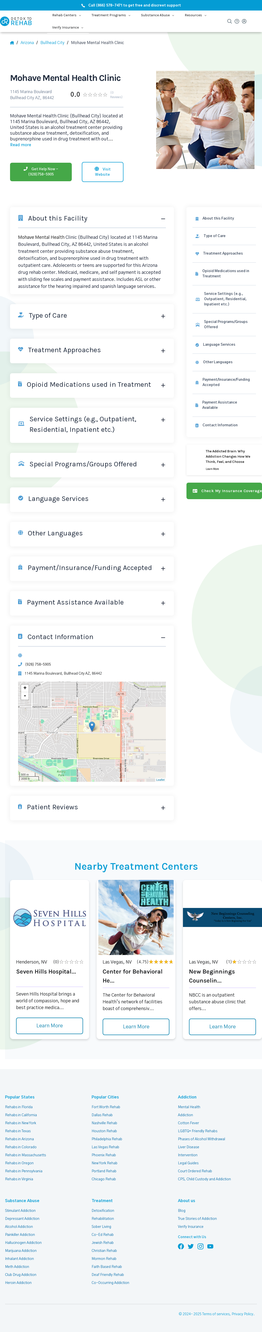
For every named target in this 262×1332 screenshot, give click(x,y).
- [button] (25, 696)
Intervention (188, 1155)
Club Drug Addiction (20, 1275)
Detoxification (103, 1211)
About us (186, 1201)
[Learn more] (224, 460)
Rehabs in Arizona (19, 1139)
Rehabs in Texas (18, 1131)
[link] (224, 236)
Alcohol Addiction (19, 1227)
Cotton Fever (188, 1123)
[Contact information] (224, 425)
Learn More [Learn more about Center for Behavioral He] (136, 1026)
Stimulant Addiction (20, 1211)
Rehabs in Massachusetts (25, 1155)
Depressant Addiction (22, 1219)
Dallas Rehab (102, 1115)
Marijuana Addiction (21, 1251)
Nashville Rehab (104, 1123)
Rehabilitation (103, 1219)
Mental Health (189, 1107)
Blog (181, 1211)
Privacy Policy (242, 1314)
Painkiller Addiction (20, 1235)
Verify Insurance (191, 1227)
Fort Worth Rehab (106, 1107)
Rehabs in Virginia (19, 1179)
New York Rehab (104, 1163)
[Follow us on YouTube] (210, 1246)
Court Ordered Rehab (195, 1171)
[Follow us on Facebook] (181, 1246)
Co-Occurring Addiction (110, 1283)
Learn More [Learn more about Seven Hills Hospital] (49, 1025)
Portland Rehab (104, 1171)
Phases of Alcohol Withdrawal (201, 1139)
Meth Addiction (17, 1267)
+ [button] (25, 688)
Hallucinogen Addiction (23, 1243)
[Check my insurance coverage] (224, 491)
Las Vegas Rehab (105, 1147)
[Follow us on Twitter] (191, 1246)
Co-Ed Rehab (103, 1235)
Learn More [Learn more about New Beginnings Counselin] (222, 1026)
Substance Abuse (22, 1201)
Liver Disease (188, 1147)
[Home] (14, 43)
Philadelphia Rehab (107, 1139)
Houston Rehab (104, 1131)
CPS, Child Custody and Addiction (204, 1179)
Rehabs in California (21, 1115)
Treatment (102, 1201)
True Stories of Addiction (197, 1219)
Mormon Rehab (104, 1259)
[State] (29, 43)
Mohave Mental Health (41, 237)
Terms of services (216, 1314)
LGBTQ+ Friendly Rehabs (197, 1131)
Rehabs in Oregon (19, 1163)
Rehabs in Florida (19, 1107)
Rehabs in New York (20, 1123)
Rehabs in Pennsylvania (23, 1171)
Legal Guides (188, 1163)
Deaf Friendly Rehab (108, 1275)
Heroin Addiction (18, 1283)
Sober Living (101, 1227)
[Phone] (41, 172)
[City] (54, 43)
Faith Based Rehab (107, 1267)
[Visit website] (102, 172)
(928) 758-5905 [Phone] (38, 664)
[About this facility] (224, 218)
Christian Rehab (104, 1251)
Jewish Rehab (103, 1243)
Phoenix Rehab (104, 1155)
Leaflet (160, 779)
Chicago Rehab (104, 1179)
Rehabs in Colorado (21, 1147)
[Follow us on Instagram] (201, 1246)
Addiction (187, 1097)
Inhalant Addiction (19, 1259)
